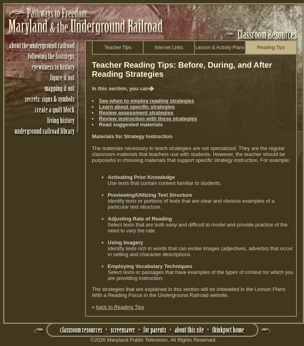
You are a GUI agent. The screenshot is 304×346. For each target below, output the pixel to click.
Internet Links (168, 47)
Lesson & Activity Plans (219, 47)
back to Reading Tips (120, 307)
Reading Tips (271, 47)
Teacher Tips (117, 47)
